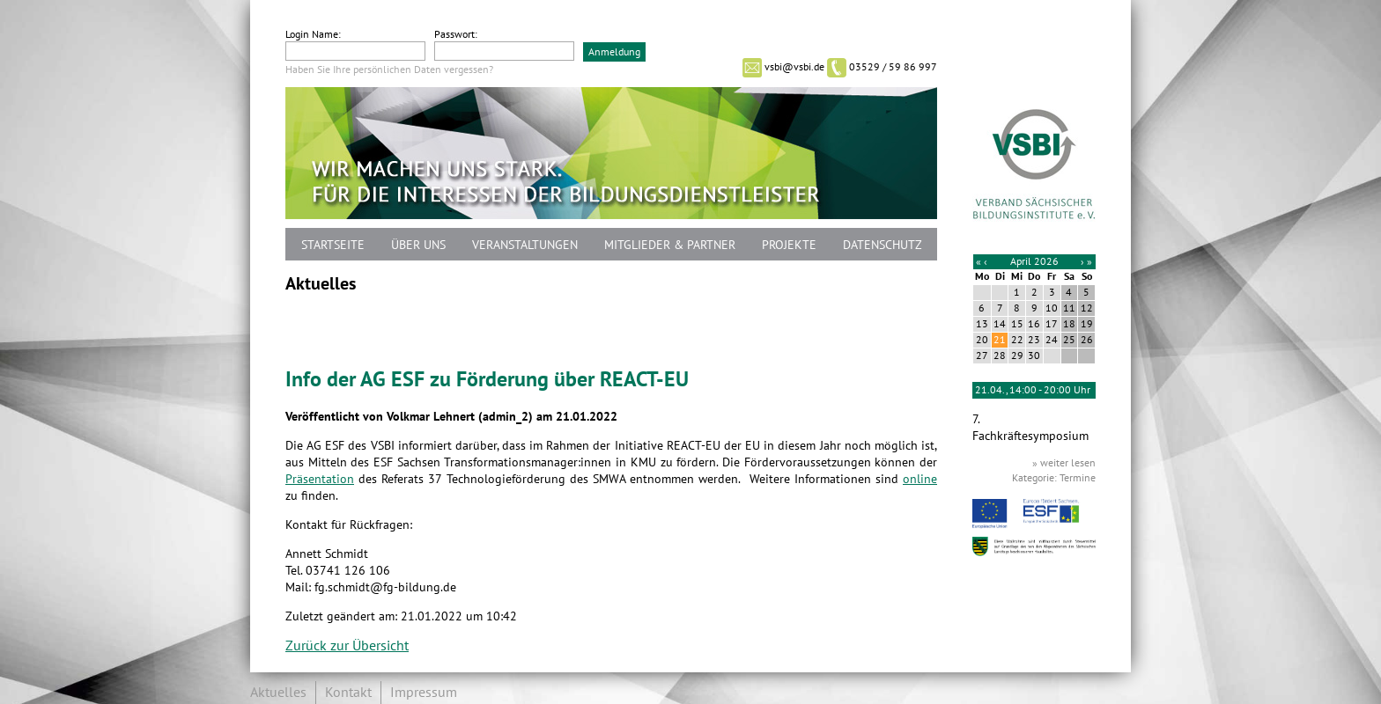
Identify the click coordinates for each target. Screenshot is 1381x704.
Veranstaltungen (525, 245)
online (920, 479)
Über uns (418, 245)
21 (999, 340)
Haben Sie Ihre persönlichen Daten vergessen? (389, 69)
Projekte (789, 245)
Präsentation (319, 479)
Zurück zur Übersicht (347, 646)
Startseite (333, 245)
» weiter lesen (1064, 463)
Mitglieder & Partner (669, 245)
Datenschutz (882, 245)
